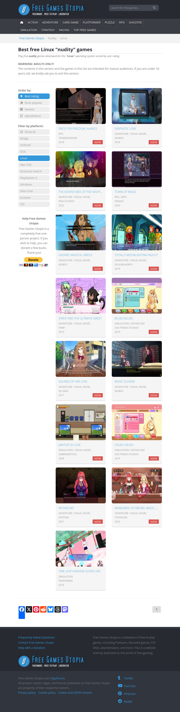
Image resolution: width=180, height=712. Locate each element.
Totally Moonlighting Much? (136, 255)
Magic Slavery (125, 381)
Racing (64, 30)
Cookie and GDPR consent (75, 692)
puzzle (110, 22)
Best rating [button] (29, 96)
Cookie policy (46, 692)
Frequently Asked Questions (36, 637)
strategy (48, 30)
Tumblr (125, 678)
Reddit (125, 701)
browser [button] (25, 197)
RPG (122, 22)
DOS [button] (23, 151)
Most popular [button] (31, 103)
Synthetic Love (125, 129)
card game (71, 22)
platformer (91, 22)
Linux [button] (23, 158)
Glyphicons (57, 678)
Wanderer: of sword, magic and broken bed (146, 508)
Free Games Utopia (31, 38)
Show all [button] (28, 132)
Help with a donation (31, 648)
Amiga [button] (24, 138)
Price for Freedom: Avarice (78, 129)
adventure (50, 22)
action (33, 22)
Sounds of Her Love (73, 381)
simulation (28, 30)
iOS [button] (22, 204)
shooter (135, 22)
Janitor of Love (70, 445)
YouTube (126, 686)
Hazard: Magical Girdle (75, 255)
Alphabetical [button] (30, 116)
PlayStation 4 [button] (28, 178)
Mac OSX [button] (26, 165)
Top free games (85, 30)
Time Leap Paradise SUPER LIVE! (80, 571)
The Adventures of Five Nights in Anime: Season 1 (94, 192)
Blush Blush (124, 318)
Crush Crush (124, 445)
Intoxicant (66, 508)
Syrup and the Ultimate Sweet (80, 318)
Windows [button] (26, 184)
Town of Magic (125, 192)
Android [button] (25, 145)
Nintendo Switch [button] (31, 171)
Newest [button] (27, 109)
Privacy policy (27, 692)
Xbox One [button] (26, 191)
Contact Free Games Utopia (36, 642)
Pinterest (127, 694)
